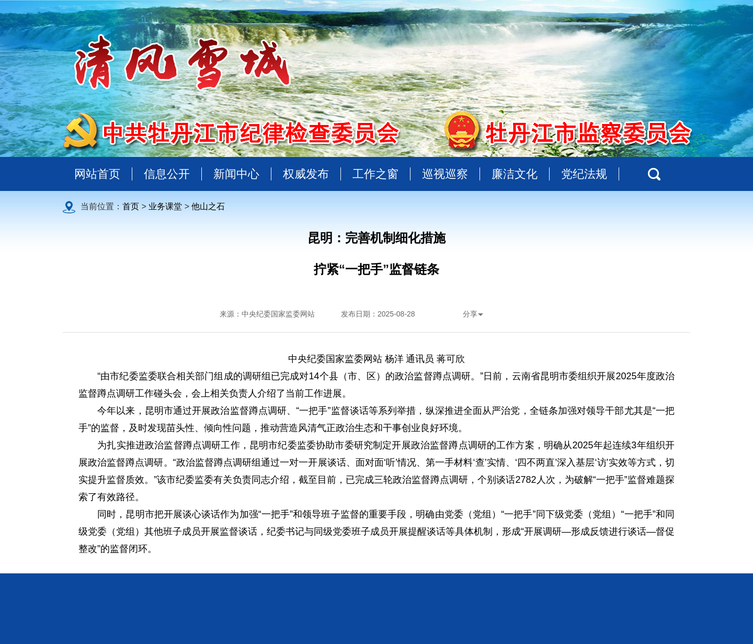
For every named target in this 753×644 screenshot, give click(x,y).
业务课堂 (165, 206)
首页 (130, 206)
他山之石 (208, 206)
